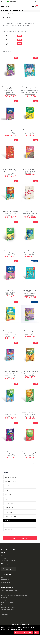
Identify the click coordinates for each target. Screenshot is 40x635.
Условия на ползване (7, 609)
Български (11, 1)
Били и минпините (10, 251)
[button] (29, 6)
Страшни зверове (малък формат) (10, 87)
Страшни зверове (30, 331)
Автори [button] (6, 473)
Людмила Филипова (11, 499)
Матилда (10, 290)
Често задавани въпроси (9, 590)
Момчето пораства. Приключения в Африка (10, 211)
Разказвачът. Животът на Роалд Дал (29, 211)
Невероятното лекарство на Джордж (10, 372)
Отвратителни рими (29, 169)
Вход (2, 577)
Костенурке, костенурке (29, 452)
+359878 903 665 (15, 560)
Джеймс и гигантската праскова (10, 331)
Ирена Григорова (10, 477)
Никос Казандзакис (11, 516)
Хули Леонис (8, 529)
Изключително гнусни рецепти (30, 291)
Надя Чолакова (9, 508)
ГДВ (10, 412)
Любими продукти (6, 582)
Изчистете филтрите (20, 538)
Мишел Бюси (9, 503)
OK (36, 632)
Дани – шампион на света (29, 372)
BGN (2, 1)
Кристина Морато (10, 481)
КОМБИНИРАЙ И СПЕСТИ (13, 13)
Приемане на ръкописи (8, 607)
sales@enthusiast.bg (7, 565)
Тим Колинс (8, 525)
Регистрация (5, 580)
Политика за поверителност (9, 605)
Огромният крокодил (30, 130)
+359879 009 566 (5, 560)
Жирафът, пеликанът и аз (29, 412)
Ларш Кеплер (9, 486)
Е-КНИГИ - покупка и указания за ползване (14, 595)
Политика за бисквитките (9, 602)
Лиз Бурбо (8, 494)
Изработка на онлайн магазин (20, 624)
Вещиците (10, 452)
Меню (36, 1)
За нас (3, 612)
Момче (29, 251)
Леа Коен (7, 490)
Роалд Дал (7, 520)
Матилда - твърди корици (10, 130)
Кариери (4, 597)
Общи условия (5, 600)
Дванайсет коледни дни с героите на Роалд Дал (10, 170)
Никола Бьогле (9, 512)
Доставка (4, 593)
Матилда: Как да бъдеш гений (29, 87)
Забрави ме (5, 614)
